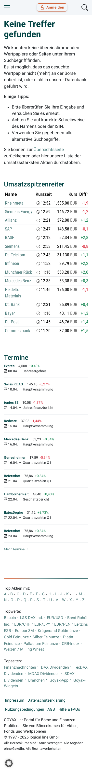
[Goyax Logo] (18, 7)
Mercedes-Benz (18, 280)
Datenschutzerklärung (46, 700)
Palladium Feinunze (41, 644)
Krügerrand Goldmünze (58, 631)
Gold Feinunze (16, 637)
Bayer (10, 313)
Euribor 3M (24, 631)
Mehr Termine (16, 549)
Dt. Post (12, 321)
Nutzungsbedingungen (24, 709)
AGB (51, 709)
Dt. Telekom (15, 254)
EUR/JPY (42, 624)
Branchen (36, 680)
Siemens (12, 246)
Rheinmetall (15, 203)
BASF (9, 237)
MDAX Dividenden (44, 674)
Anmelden (52, 7)
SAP (8, 229)
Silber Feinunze (46, 637)
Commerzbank (17, 330)
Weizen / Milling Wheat (24, 649)
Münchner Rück (18, 272)
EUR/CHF (22, 624)
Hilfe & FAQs (69, 709)
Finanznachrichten (20, 667)
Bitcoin (10, 618)
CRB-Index (70, 644)
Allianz (11, 220)
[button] (9, 763)
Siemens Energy (18, 211)
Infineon (12, 263)
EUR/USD (55, 618)
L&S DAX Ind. (31, 618)
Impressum (14, 700)
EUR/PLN (62, 624)
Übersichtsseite (49, 149)
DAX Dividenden (55, 667)
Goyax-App (59, 680)
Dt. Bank (12, 304)
